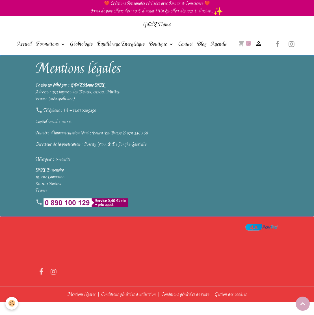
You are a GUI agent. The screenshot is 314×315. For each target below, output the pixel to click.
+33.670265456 (82, 123)
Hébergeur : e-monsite (53, 172)
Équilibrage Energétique (120, 44)
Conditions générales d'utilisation (128, 307)
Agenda (111, 56)
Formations (47, 44)
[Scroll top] (303, 304)
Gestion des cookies (231, 307)
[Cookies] (12, 303)
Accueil (23, 44)
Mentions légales (82, 307)
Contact (184, 44)
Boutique (157, 44)
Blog (200, 44)
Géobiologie (80, 44)
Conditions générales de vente (185, 307)
